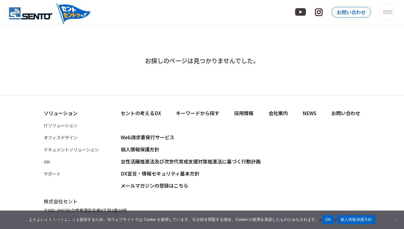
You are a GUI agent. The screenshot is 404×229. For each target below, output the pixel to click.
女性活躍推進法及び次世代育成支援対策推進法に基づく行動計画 (191, 161)
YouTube (300, 12)
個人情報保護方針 (140, 149)
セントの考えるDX (141, 113)
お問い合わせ (351, 12)
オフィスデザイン (61, 137)
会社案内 (278, 113)
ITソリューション (61, 125)
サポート (52, 174)
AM (47, 162)
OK (328, 219)
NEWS (310, 113)
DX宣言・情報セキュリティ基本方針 (160, 173)
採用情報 (243, 113)
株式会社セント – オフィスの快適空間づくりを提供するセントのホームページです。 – (50, 12)
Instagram (319, 12)
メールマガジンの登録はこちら (154, 185)
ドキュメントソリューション (71, 150)
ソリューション (61, 113)
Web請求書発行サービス (147, 137)
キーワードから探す (197, 113)
